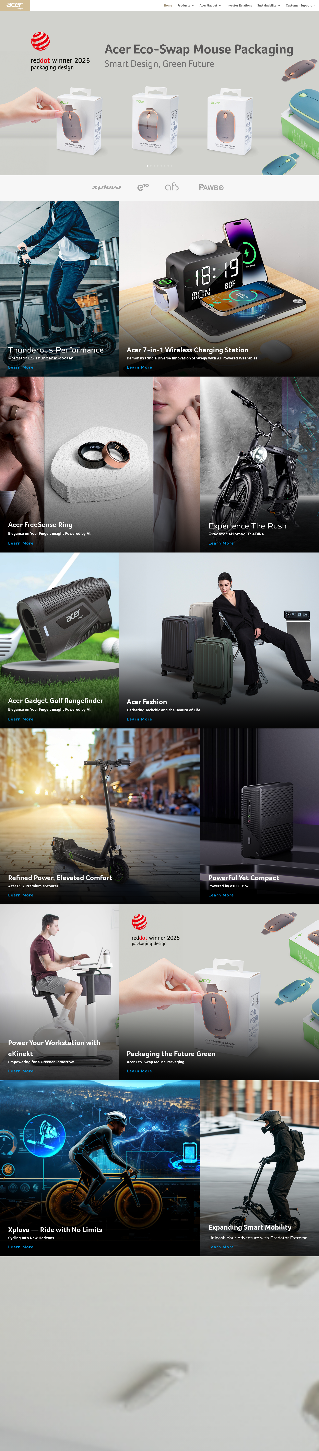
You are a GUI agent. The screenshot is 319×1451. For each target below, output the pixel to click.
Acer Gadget (208, 5)
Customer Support (299, 5)
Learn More (21, 367)
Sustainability (266, 5)
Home (168, 5)
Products (183, 5)
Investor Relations (239, 5)
